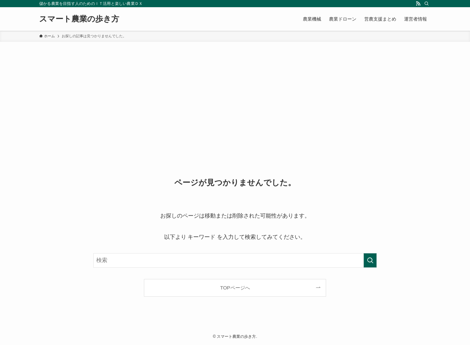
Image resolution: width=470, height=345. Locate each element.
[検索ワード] (235, 260)
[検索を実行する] (370, 260)
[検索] (426, 3)
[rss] (418, 3)
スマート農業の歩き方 (79, 19)
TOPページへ (235, 287)
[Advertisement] (235, 91)
